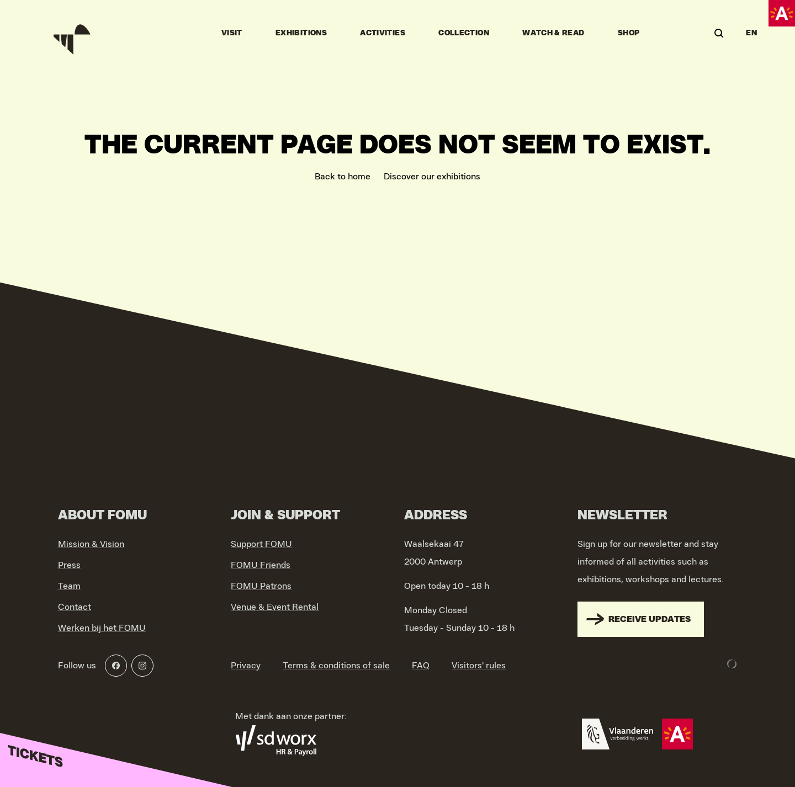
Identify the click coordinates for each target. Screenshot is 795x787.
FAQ (421, 665)
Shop (628, 33)
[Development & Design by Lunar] (732, 664)
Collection (463, 33)
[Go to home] (73, 33)
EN (751, 33)
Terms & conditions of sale (336, 665)
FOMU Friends (260, 565)
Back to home (342, 176)
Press (69, 565)
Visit (231, 33)
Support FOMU (261, 544)
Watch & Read (553, 33)
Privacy (246, 665)
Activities (382, 33)
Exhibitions (301, 33)
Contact (74, 607)
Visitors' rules (479, 665)
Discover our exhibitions (432, 176)
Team (69, 586)
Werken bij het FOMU (102, 628)
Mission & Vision (91, 544)
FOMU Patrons (261, 586)
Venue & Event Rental (275, 607)
